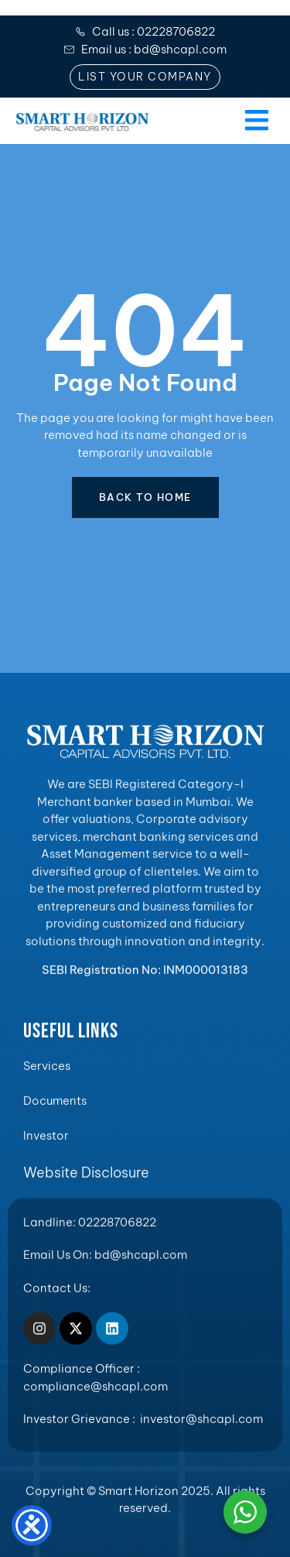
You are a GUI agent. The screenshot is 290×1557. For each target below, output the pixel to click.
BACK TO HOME (145, 497)
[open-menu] (255, 120)
